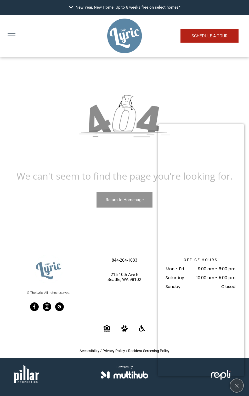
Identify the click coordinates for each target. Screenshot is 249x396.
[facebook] (34, 307)
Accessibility (89, 351)
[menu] (11, 36)
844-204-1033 (124, 260)
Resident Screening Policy (148, 351)
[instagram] (47, 307)
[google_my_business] (59, 307)
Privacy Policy (114, 351)
